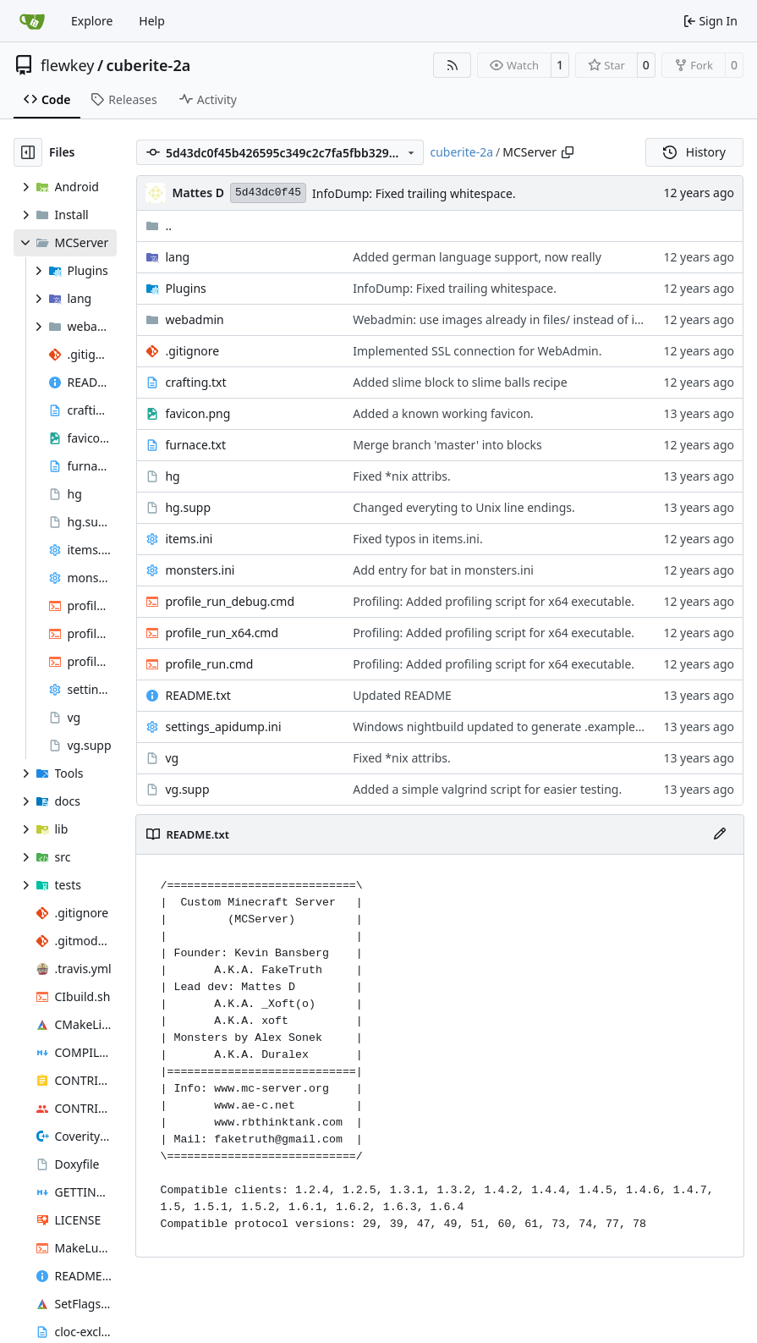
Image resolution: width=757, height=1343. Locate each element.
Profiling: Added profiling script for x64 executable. (493, 601)
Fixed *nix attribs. (402, 476)
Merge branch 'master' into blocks (447, 445)
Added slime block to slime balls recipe (460, 382)
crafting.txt (195, 382)
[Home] (32, 21)
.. (158, 225)
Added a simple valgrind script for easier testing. (487, 789)
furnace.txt (195, 445)
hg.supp (188, 507)
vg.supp (187, 789)
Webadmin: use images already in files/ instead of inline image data (540, 319)
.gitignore (192, 351)
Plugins (185, 288)
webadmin (194, 319)
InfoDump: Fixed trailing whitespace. (414, 193)
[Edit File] (719, 834)
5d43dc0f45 (268, 192)
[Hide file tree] (28, 152)
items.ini (188, 539)
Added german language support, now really (477, 257)
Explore (91, 21)
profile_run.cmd (209, 664)
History (694, 152)
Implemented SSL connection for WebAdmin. (477, 351)
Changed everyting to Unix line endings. (464, 507)
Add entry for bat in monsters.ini (443, 570)
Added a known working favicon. (443, 413)
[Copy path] (567, 152)
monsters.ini (199, 570)
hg (172, 476)
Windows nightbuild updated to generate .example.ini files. (516, 726)
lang (177, 257)
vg (171, 758)
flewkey (67, 65)
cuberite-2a (149, 65)
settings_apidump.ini (223, 726)
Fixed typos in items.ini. (417, 539)
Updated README (402, 695)
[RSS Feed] (452, 65)
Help (152, 21)
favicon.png (197, 413)
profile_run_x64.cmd (221, 633)
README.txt (197, 695)
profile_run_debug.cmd (229, 601)
